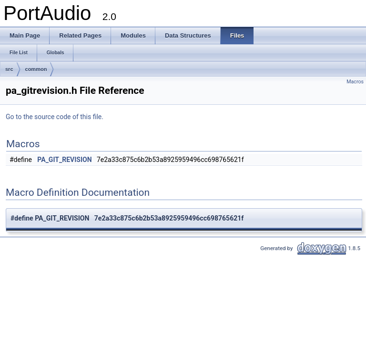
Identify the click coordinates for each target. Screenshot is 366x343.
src (9, 69)
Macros (355, 82)
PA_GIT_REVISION (64, 159)
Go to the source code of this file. (54, 117)
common (36, 69)
